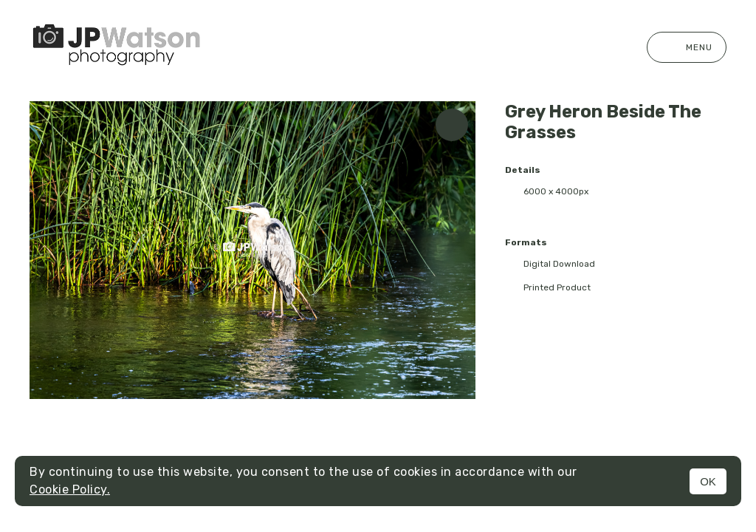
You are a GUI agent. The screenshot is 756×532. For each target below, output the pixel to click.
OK (708, 481)
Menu (686, 47)
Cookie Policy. (70, 489)
